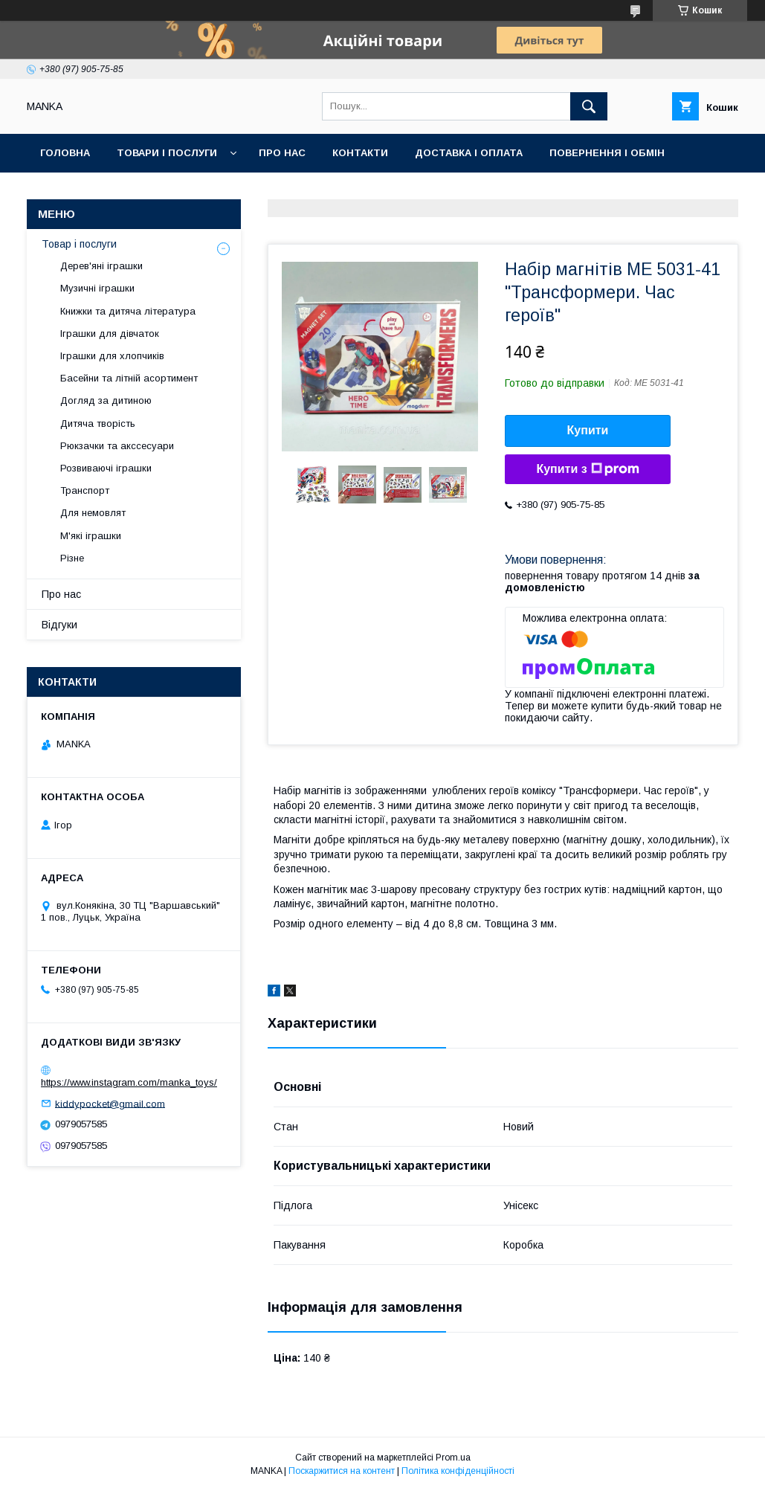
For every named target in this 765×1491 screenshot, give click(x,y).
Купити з (587, 469)
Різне (72, 558)
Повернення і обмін (607, 152)
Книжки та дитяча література (128, 311)
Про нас (282, 152)
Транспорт (84, 490)
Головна (65, 152)
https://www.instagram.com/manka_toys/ (129, 1082)
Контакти (360, 152)
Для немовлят (93, 512)
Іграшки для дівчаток (109, 333)
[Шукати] (588, 106)
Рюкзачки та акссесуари (117, 445)
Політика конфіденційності (457, 1471)
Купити (588, 430)
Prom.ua (453, 1457)
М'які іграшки (90, 535)
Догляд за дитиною (106, 400)
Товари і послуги (167, 152)
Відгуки (59, 625)
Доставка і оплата (469, 152)
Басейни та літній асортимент (129, 378)
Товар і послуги (79, 244)
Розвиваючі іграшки (106, 468)
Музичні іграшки (97, 288)
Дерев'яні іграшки (101, 265)
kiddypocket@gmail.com (110, 1103)
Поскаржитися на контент (341, 1471)
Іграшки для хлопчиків (112, 355)
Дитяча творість (97, 423)
